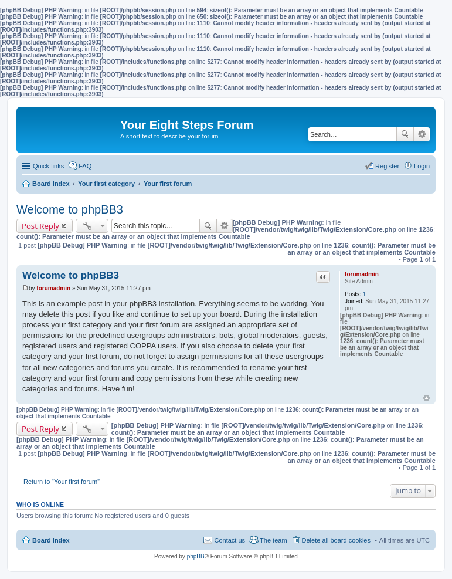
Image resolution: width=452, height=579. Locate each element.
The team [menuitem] (273, 540)
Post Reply (40, 226)
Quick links (48, 166)
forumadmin (362, 274)
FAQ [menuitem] (85, 166)
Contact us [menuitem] (229, 540)
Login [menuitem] (422, 166)
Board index (51, 540)
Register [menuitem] (387, 166)
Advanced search (422, 134)
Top (426, 398)
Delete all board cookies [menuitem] (336, 540)
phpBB (196, 556)
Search (405, 134)
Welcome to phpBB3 (69, 209)
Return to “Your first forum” (61, 481)
